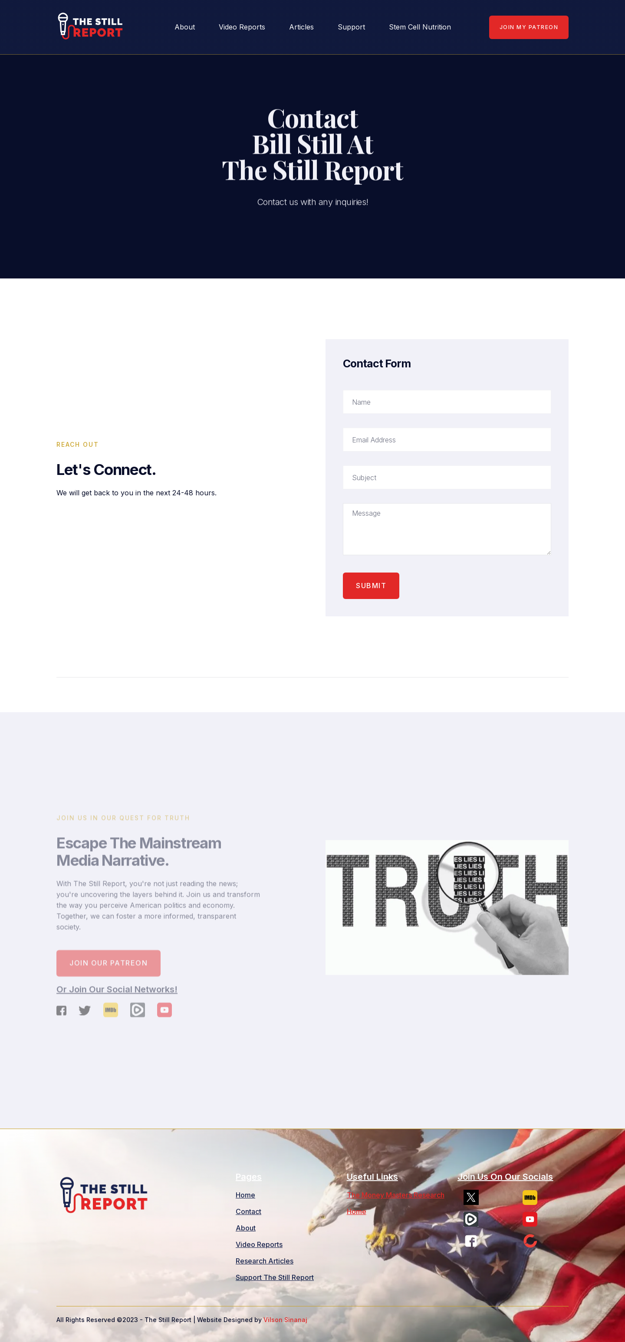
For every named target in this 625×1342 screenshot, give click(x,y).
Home (245, 1195)
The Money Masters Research (395, 1195)
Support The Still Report (275, 1277)
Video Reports (242, 27)
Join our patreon (108, 969)
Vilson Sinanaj (285, 1319)
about (184, 27)
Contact (248, 1211)
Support (351, 27)
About (246, 1228)
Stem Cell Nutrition (420, 27)
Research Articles (264, 1261)
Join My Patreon (529, 27)
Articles (301, 27)
